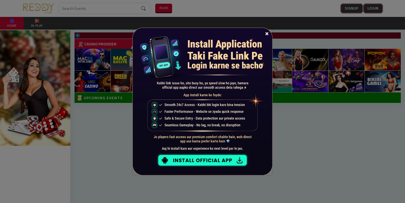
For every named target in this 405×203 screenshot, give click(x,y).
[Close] (267, 33)
